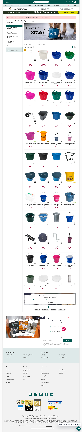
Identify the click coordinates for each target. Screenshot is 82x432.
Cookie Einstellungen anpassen (50, 429)
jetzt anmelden (50, 302)
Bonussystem (25, 372)
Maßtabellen (61, 372)
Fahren (7, 375)
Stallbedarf (8, 25)
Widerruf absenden (44, 384)
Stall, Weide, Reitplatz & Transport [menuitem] (42, 5)
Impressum (43, 370)
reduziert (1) (40, 44)
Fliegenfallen (9, 38)
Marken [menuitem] (75, 5)
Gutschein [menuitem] (56, 5)
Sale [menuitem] (69, 5)
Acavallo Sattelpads (62, 358)
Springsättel (25, 358)
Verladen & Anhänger (10, 24)
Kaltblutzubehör (8, 381)
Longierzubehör (8, 370)
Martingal (25, 357)
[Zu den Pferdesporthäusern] (66, 2)
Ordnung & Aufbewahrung (12, 33)
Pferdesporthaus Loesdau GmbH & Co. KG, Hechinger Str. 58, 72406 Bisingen (42, 428)
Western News (55, 337)
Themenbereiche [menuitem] (27, 5)
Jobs (24, 379)
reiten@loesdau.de (44, 413)
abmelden (48, 345)
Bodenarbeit (8, 382)
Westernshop (8, 369)
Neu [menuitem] (63, 5)
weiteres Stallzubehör (11, 34)
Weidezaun (8, 43)
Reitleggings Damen (9, 358)
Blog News (61, 337)
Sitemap (42, 385)
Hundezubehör (8, 373)
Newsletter (61, 373)
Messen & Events (26, 381)
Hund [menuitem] (19, 5)
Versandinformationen (45, 381)
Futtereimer (9, 28)
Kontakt (24, 370)
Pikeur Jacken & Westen (45, 357)
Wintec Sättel (43, 358)
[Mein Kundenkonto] (69, 2)
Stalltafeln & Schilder (11, 41)
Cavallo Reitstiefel (44, 354)
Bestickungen (61, 369)
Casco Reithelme (62, 354)
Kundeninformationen (45, 378)
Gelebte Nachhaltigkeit (27, 375)
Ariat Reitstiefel (61, 355)
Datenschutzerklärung (58, 345)
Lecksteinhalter (10, 32)
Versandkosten (22, 425)
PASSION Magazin (26, 376)
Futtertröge (9, 31)
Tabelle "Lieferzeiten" (49, 426)
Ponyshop (7, 378)
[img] (75, 2)
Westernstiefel (26, 355)
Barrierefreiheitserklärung (45, 373)
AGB (42, 369)
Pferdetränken (9, 42)
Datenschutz (43, 372)
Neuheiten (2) (26, 44)
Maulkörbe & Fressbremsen (28, 354)
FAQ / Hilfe (43, 376)
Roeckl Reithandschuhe (63, 357)
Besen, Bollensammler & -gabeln (13, 36)
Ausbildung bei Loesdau (27, 378)
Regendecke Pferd (9, 355)
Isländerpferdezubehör (10, 379)
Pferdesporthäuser (26, 369)
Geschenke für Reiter (9, 372)
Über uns (25, 373)
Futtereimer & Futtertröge (12, 27)
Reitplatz (7, 45)
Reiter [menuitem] (12, 5)
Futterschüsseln (10, 29)
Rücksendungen (44, 375)
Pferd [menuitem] (6, 5)
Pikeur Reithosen (44, 355)
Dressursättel (8, 357)
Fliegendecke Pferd (9, 354)
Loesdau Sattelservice (62, 370)
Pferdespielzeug (10, 40)
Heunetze (9, 37)
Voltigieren (8, 376)
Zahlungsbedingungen (45, 382)
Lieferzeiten (43, 379)
